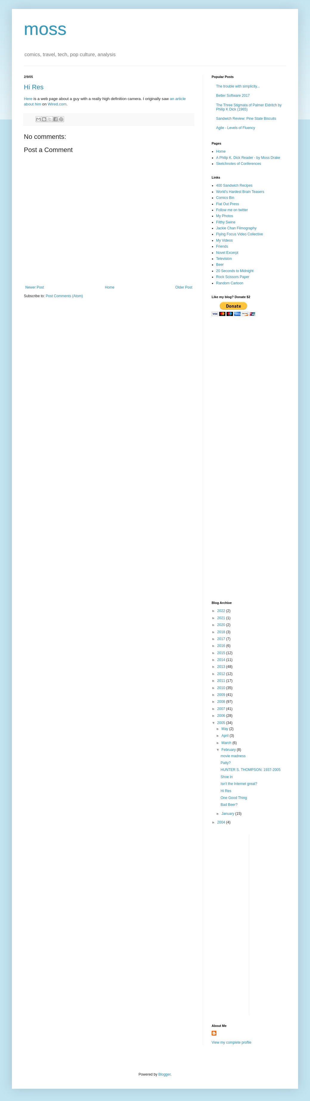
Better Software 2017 (233, 95)
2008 (221, 702)
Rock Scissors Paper (232, 277)
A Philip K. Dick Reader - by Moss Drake (248, 158)
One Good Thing (234, 798)
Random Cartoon (229, 283)
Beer (220, 265)
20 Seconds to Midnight (234, 271)
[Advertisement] (249, 363)
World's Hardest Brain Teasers (240, 192)
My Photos (224, 216)
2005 (221, 723)
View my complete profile (231, 1042)
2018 (221, 632)
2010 (221, 688)
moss (45, 29)
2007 (221, 709)
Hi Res (34, 87)
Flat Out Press (227, 204)
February (229, 750)
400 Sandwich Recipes (234, 185)
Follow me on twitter (232, 210)
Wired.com (57, 104)
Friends (222, 246)
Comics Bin (225, 198)
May (225, 729)
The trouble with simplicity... (238, 86)
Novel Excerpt (227, 253)
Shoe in (227, 777)
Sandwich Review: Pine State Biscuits (246, 118)
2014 (221, 660)
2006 (221, 716)
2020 (221, 625)
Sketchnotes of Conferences (238, 164)
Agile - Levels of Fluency (235, 128)
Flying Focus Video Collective (239, 234)
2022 (221, 611)
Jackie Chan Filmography (236, 228)
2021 (221, 618)
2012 (221, 674)
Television (224, 259)
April (225, 736)
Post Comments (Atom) (64, 296)
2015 (221, 653)
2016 (221, 646)
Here (28, 98)
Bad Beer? (229, 805)
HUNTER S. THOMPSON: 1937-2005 (250, 770)
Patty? (226, 763)
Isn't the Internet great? (239, 784)
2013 (221, 667)
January (228, 814)
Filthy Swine (225, 222)
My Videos (224, 240)
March (226, 743)
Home (109, 287)
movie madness (233, 756)
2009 (221, 695)
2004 (221, 822)
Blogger (164, 1074)
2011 (221, 681)
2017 (221, 639)
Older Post (183, 287)
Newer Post (34, 287)
